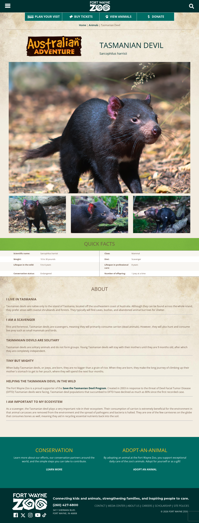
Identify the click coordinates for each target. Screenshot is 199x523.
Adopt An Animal (145, 469)
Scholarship (163, 505)
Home (82, 25)
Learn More (54, 469)
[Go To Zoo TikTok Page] (44, 516)
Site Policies (181, 505)
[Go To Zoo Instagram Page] (30, 515)
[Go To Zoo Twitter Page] (23, 516)
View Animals (118, 17)
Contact (100, 505)
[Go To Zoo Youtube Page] (38, 515)
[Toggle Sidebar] (7, 6)
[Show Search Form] (191, 6)
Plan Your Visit (43, 17)
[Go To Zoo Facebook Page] (16, 515)
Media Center (116, 505)
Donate (155, 17)
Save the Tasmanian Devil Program (84, 388)
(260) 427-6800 (65, 505)
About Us (133, 505)
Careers (147, 505)
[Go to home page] (29, 501)
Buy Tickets (81, 17)
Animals (93, 25)
